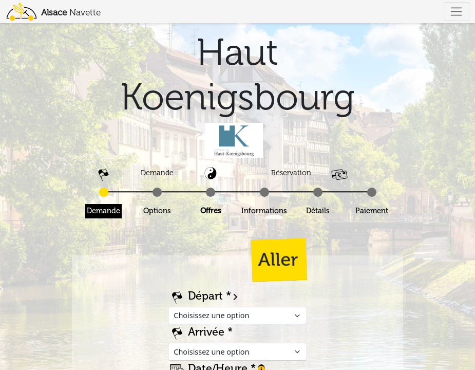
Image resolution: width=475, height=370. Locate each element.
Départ (205, 296)
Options (157, 210)
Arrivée (206, 332)
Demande (103, 210)
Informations (264, 210)
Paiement (371, 210)
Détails (318, 210)
